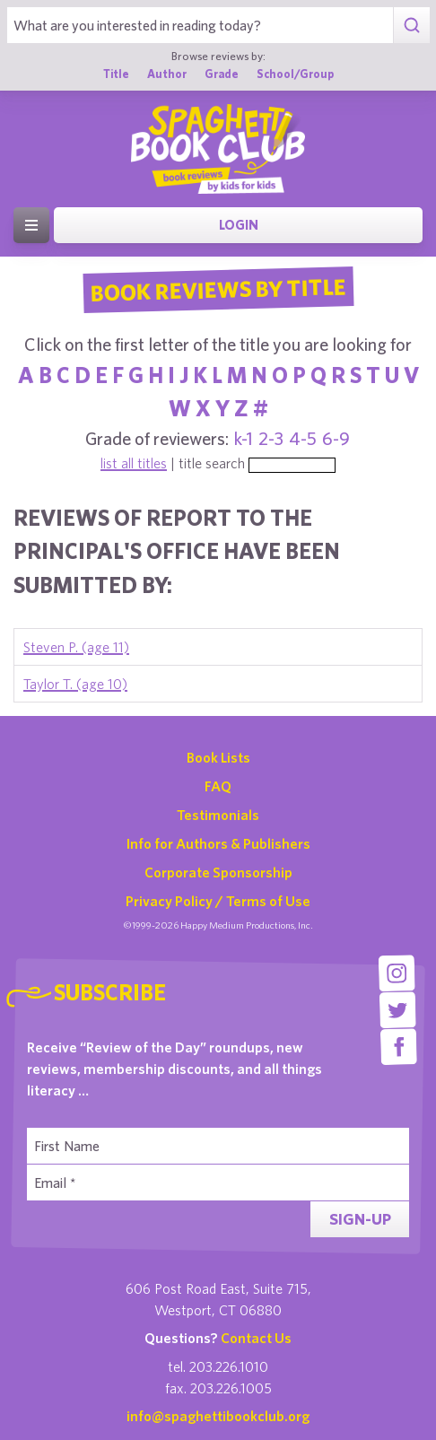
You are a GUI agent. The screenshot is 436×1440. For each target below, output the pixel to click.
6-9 (336, 438)
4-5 (303, 438)
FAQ (218, 786)
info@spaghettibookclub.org (218, 1416)
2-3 (270, 438)
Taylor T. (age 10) (75, 684)
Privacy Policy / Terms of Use (218, 901)
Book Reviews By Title (218, 289)
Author (167, 74)
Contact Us (256, 1338)
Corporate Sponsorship (218, 872)
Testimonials (218, 815)
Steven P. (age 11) (76, 647)
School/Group (295, 74)
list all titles (133, 463)
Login (238, 224)
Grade (222, 74)
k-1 (243, 438)
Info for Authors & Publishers (218, 843)
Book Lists (218, 757)
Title (116, 74)
